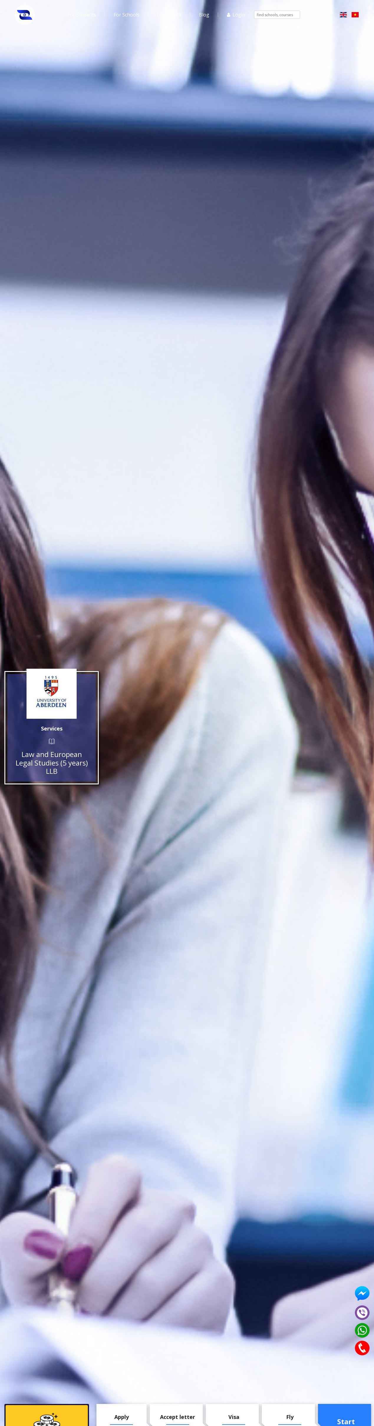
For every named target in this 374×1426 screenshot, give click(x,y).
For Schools (126, 14)
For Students (82, 14)
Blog (204, 14)
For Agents (169, 14)
